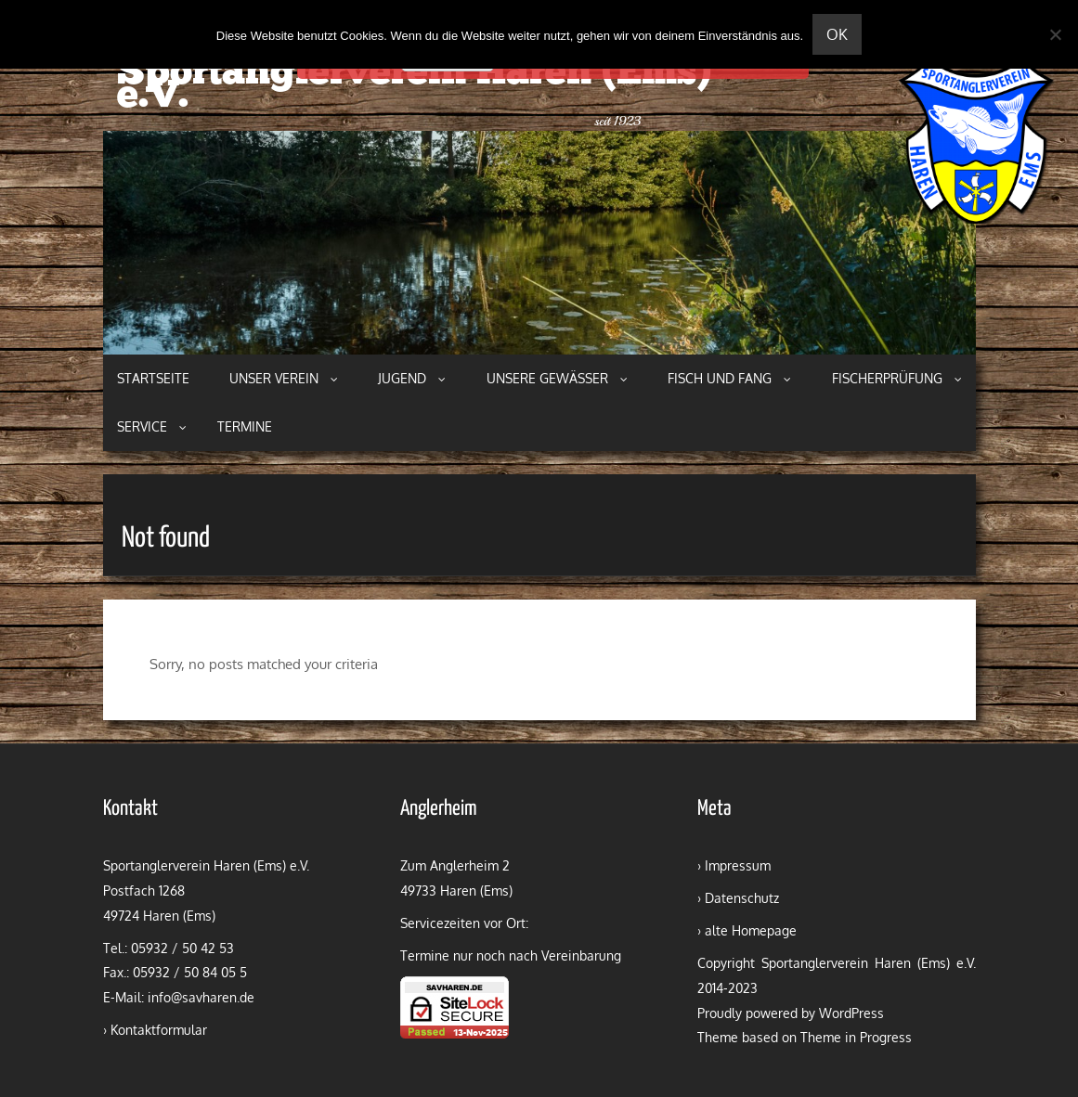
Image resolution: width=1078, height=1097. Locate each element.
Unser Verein (283, 378)
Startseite (153, 378)
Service (152, 426)
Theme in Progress (856, 1037)
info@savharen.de (201, 997)
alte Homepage (751, 930)
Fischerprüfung (897, 378)
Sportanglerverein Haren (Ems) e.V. (414, 85)
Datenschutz (742, 898)
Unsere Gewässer (557, 378)
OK (837, 34)
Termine (244, 426)
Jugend (412, 378)
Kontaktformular (158, 1030)
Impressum (738, 865)
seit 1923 (617, 121)
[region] (539, 243)
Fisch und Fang (729, 378)
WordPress (851, 1013)
